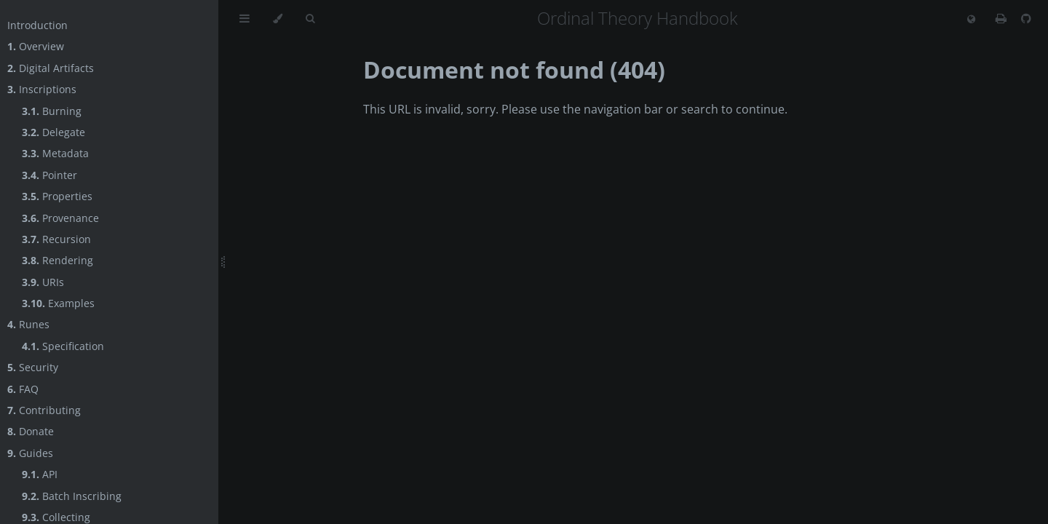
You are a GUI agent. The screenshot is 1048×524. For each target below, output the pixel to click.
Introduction (37, 25)
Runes (28, 324)
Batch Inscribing (72, 496)
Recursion (56, 239)
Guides (30, 453)
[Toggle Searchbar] (310, 19)
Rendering (57, 260)
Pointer (49, 175)
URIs (43, 282)
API (39, 474)
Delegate (53, 132)
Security (32, 367)
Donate (30, 431)
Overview (35, 46)
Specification (63, 346)
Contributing (44, 410)
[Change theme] (277, 19)
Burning (52, 111)
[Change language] (971, 19)
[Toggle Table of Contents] (244, 19)
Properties (57, 196)
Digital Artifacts (50, 68)
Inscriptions (41, 89)
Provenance (60, 218)
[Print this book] (1002, 18)
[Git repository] (1026, 18)
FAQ (23, 389)
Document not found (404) (514, 69)
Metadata (55, 153)
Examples (58, 303)
